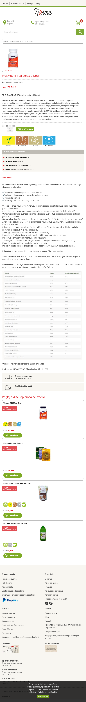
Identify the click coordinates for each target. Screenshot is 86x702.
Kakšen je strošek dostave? (16, 157)
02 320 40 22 (7, 675)
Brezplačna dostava (23, 376)
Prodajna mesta (17, 3)
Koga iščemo (7, 629)
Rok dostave (7, 583)
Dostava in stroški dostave (13, 591)
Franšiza (48, 587)
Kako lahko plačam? (13, 161)
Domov (5, 41)
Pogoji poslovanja (9, 579)
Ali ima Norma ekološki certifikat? (19, 170)
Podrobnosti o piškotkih (47, 692)
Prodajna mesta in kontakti (56, 599)
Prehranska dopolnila (16, 41)
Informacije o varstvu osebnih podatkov (18, 595)
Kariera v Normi (51, 595)
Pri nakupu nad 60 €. (23, 379)
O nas (5, 3)
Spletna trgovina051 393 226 (42, 23)
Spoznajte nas (8, 621)
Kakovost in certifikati (54, 591)
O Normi (48, 579)
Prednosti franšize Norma (13, 625)
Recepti (30, 3)
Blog (38, 3)
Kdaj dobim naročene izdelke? (17, 165)
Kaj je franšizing (8, 617)
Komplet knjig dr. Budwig (12, 443)
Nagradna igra (51, 613)
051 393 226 (6, 666)
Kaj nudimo (6, 633)
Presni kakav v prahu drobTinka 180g (17, 483)
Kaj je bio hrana (51, 583)
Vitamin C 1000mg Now (12, 403)
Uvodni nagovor (8, 613)
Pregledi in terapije (52, 632)
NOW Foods (29, 41)
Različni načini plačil (23, 386)
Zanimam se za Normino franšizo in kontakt (20, 637)
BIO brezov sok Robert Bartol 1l (15, 523)
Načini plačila (7, 587)
